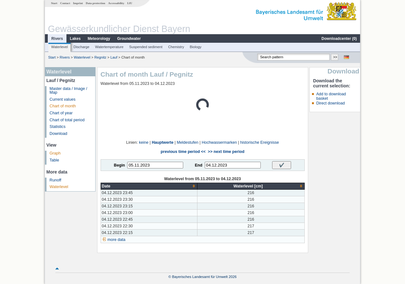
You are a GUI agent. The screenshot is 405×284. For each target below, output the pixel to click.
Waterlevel (59, 47)
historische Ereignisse (259, 142)
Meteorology (99, 38)
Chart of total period (67, 120)
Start (54, 3)
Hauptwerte (163, 142)
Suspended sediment (145, 47)
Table (54, 160)
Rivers (57, 38)
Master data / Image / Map (68, 90)
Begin (119, 165)
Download (58, 133)
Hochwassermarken (219, 142)
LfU (129, 3)
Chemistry (176, 47)
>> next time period (226, 151)
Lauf (113, 57)
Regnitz (100, 57)
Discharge (81, 47)
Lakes (75, 38)
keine (143, 142)
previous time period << (183, 151)
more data (117, 239)
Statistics (57, 126)
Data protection (95, 3)
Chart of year (61, 113)
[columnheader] (149, 186)
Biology (196, 47)
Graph (55, 153)
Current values (63, 99)
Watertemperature (109, 47)
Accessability (116, 3)
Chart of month (63, 106)
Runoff (55, 180)
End (198, 165)
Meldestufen (188, 142)
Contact (65, 3)
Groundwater (129, 38)
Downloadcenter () (339, 38)
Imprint (78, 3)
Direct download (330, 103)
